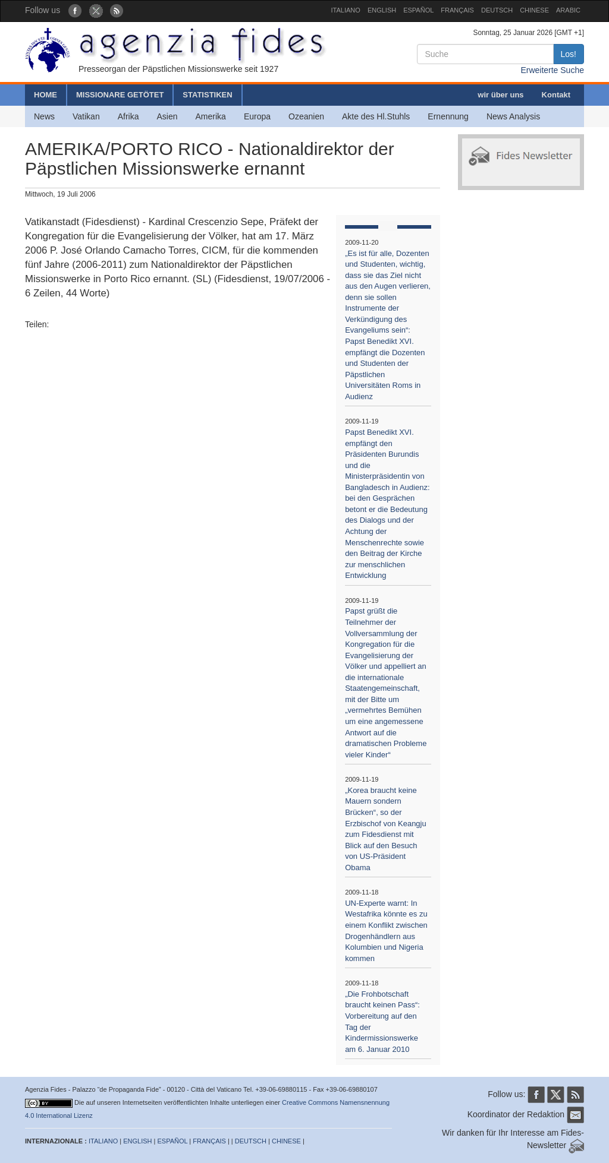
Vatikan (86, 116)
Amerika (211, 116)
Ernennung (448, 116)
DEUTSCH (497, 10)
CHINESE (534, 10)
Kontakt (556, 94)
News (44, 116)
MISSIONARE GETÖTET (120, 94)
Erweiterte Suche (552, 70)
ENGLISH (382, 10)
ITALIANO (345, 10)
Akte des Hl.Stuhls (376, 116)
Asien (166, 116)
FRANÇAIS (457, 10)
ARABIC (568, 10)
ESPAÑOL (418, 10)
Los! (568, 54)
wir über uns (500, 94)
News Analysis (513, 116)
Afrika (128, 116)
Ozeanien (306, 116)
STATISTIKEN (207, 94)
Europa (257, 116)
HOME (45, 94)
